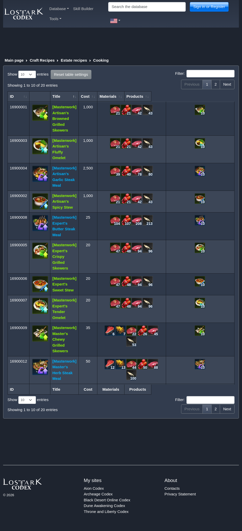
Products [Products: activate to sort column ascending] (198, 96)
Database (59, 8)
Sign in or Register (209, 6)
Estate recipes (74, 60)
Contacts (172, 488)
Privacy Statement (180, 494)
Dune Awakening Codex (104, 505)
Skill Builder (83, 8)
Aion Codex (94, 488)
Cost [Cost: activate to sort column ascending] (88, 96)
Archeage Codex (98, 494)
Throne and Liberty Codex (106, 511)
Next (227, 84)
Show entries (28, 74)
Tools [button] (55, 19)
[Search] (147, 7)
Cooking (101, 60)
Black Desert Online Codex (107, 500)
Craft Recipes (42, 60)
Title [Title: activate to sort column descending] (58, 96)
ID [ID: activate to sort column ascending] (12, 96)
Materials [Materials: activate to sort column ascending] (132, 96)
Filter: (205, 74)
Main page (14, 60)
